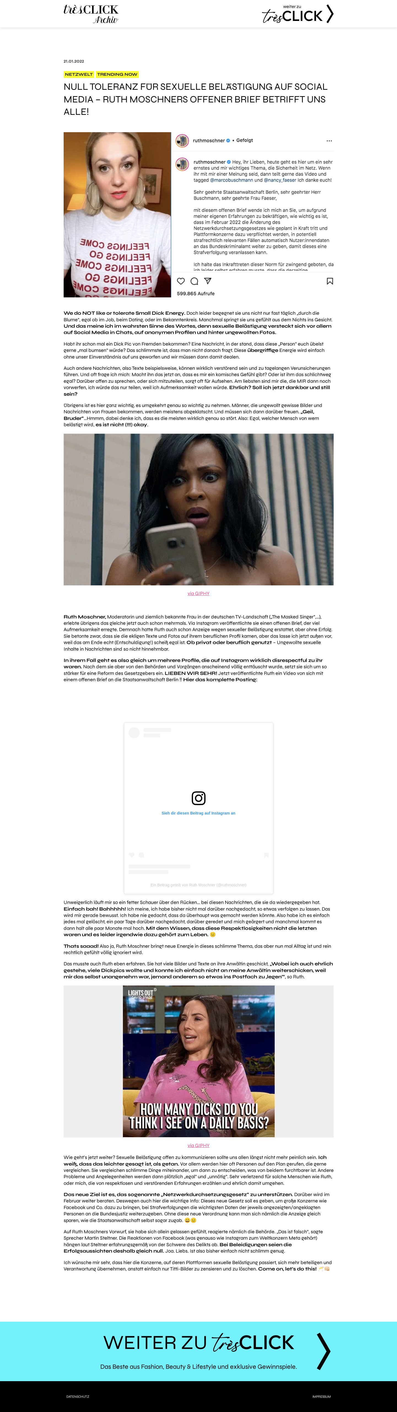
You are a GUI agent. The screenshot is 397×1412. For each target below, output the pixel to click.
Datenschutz (77, 1397)
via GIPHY (199, 593)
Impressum (321, 1397)
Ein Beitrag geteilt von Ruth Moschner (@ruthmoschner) (198, 885)
